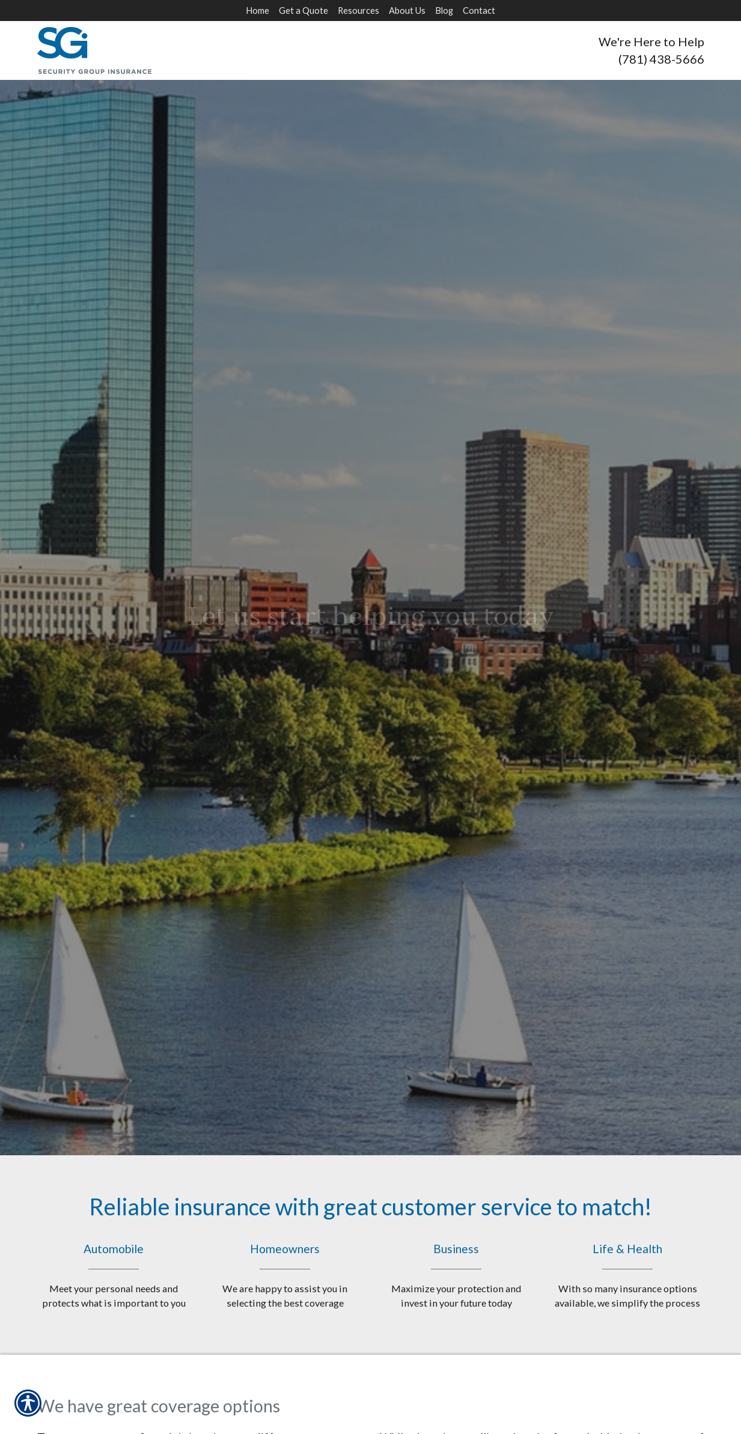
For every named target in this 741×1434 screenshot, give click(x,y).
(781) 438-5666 (661, 59)
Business (456, 1276)
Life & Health (627, 1276)
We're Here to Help (651, 41)
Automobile (114, 1276)
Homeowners (285, 1276)
